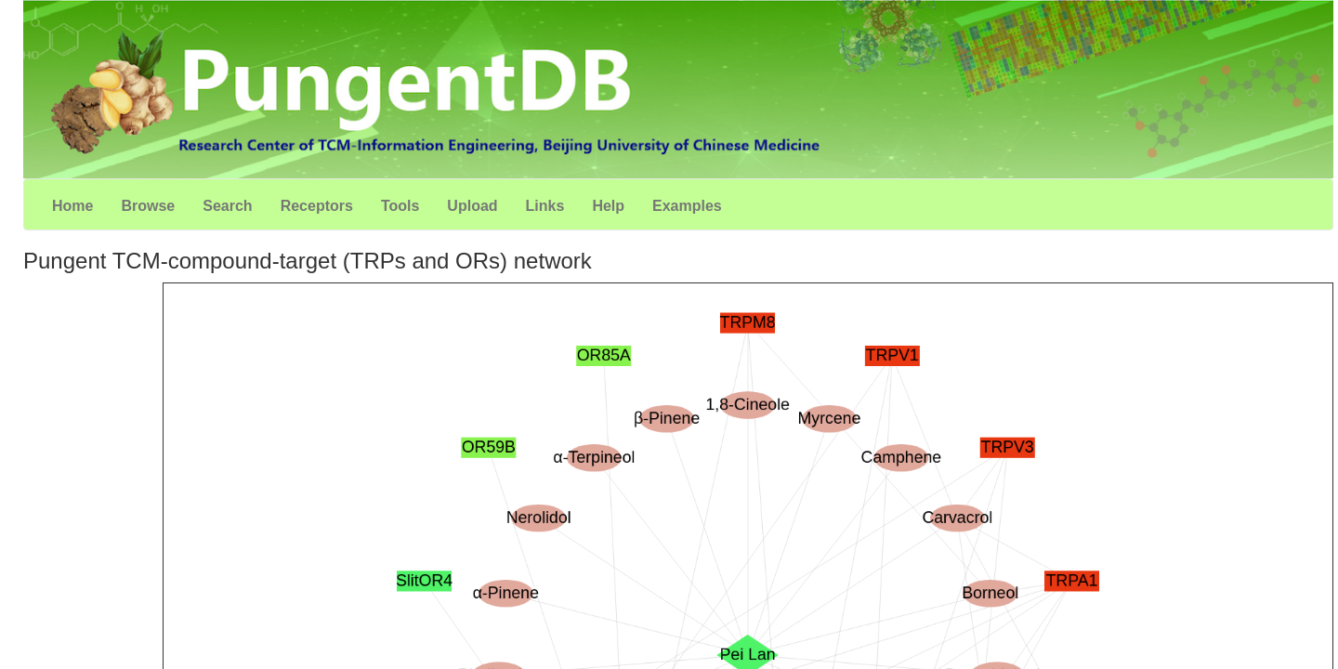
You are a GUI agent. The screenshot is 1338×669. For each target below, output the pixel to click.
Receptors (317, 206)
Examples (687, 206)
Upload (472, 206)
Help (608, 206)
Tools (400, 206)
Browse (148, 206)
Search (227, 206)
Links (545, 206)
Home (72, 206)
